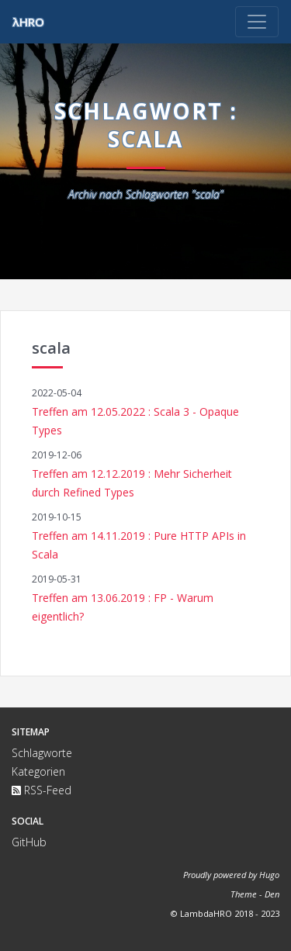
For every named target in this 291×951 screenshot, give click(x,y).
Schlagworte (42, 752)
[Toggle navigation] (257, 21)
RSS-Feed (41, 790)
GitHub (29, 842)
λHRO (28, 21)
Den (272, 894)
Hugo (269, 874)
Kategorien (38, 771)
